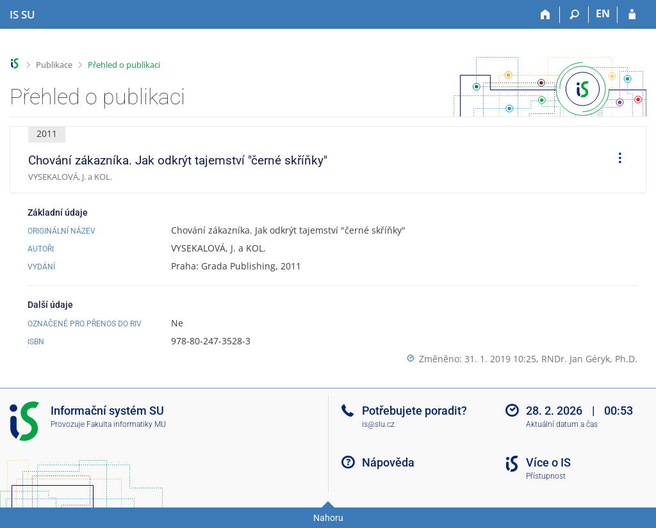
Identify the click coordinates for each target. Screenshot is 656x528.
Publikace (54, 64)
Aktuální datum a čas (562, 424)
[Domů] (545, 14)
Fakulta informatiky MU (126, 424)
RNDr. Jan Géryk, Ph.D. (589, 359)
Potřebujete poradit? (414, 410)
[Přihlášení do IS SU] (632, 14)
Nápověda (388, 462)
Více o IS (548, 462)
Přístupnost (546, 476)
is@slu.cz (378, 424)
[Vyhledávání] (574, 14)
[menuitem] (615, 160)
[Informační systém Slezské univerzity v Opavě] (22, 14)
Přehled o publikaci (124, 64)
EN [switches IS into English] (603, 13)
